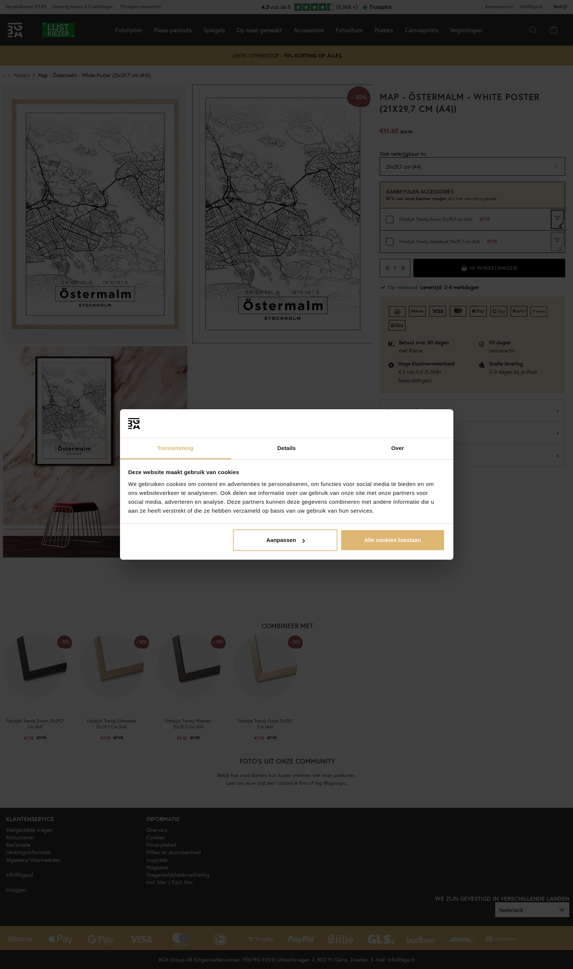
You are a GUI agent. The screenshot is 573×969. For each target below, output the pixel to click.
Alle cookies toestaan (392, 540)
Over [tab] (397, 448)
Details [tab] (286, 448)
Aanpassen (285, 540)
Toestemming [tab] (175, 448)
